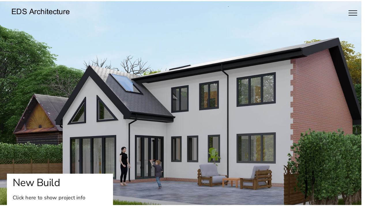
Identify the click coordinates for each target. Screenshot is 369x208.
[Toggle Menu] (353, 13)
